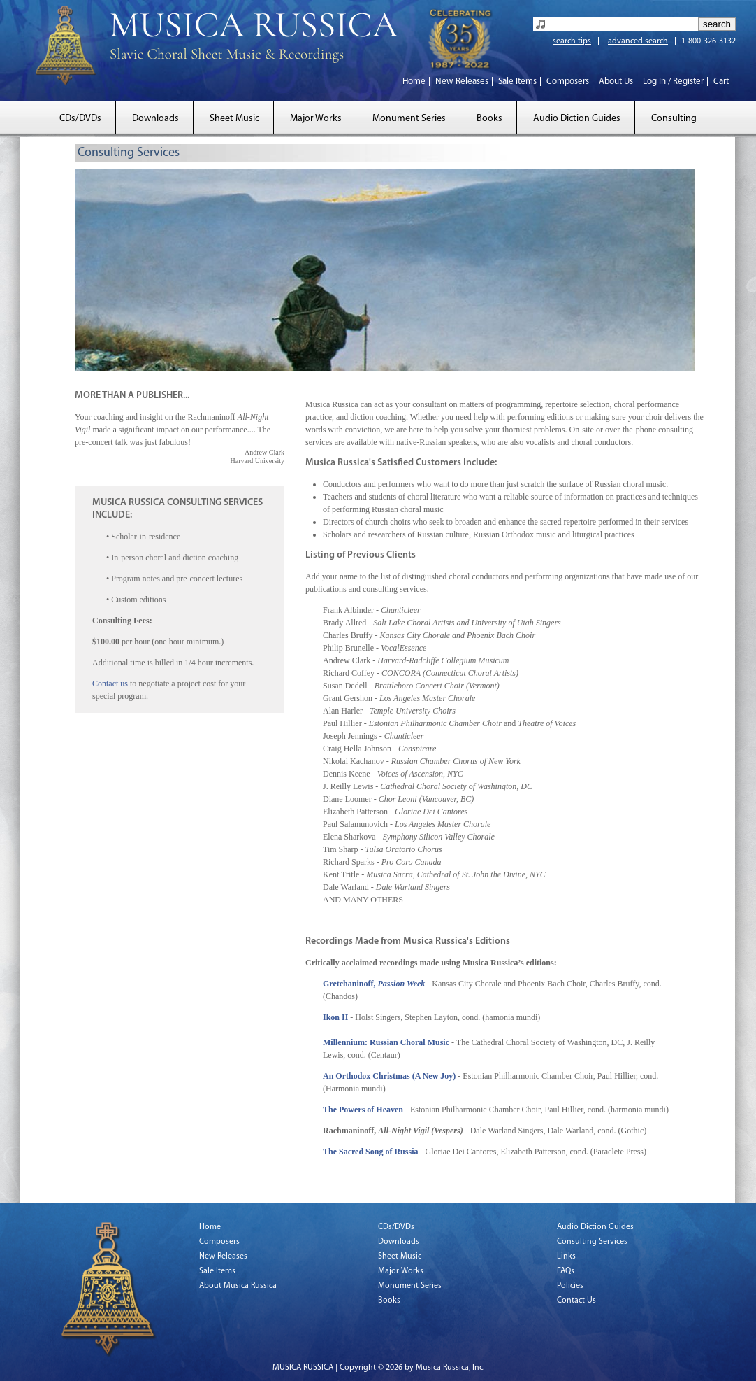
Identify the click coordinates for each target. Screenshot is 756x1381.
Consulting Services (592, 1242)
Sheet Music (234, 118)
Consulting (674, 118)
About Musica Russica (238, 1286)
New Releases (461, 81)
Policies (570, 1286)
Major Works (316, 118)
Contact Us (576, 1300)
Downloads (155, 118)
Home (414, 81)
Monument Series (409, 118)
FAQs (565, 1271)
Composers (567, 81)
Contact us (110, 683)
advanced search (638, 41)
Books (489, 118)
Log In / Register (673, 81)
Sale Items (517, 81)
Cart (721, 81)
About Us (616, 81)
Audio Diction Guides (576, 118)
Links (566, 1256)
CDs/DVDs (80, 118)
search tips (572, 41)
